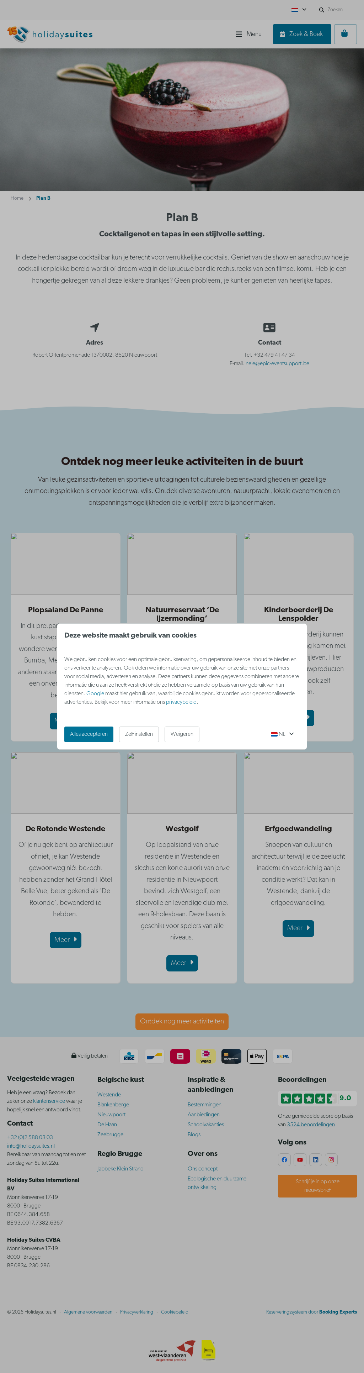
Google (95, 694)
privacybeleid (181, 702)
